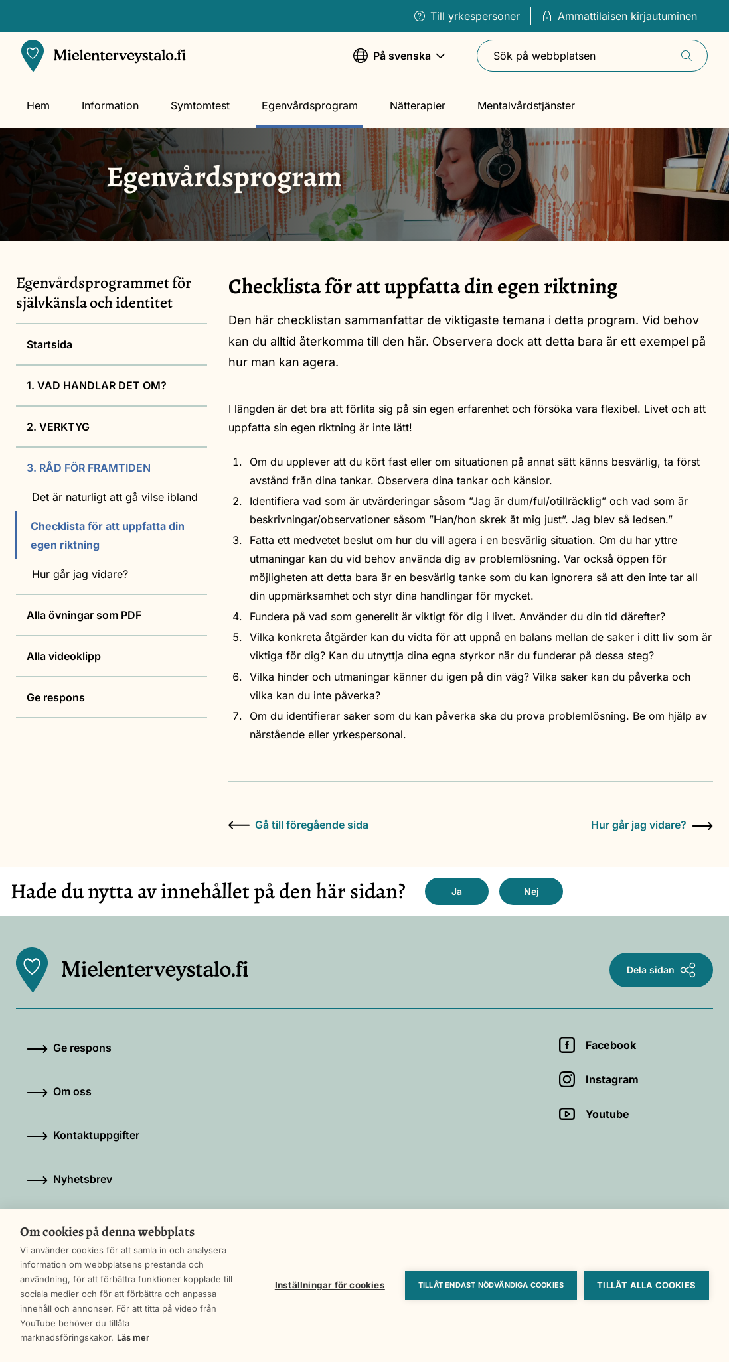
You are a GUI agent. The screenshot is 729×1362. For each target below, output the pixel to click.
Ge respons (56, 697)
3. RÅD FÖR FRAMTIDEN (89, 467)
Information (110, 105)
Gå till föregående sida (298, 824)
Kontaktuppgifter (83, 1135)
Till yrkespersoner (467, 16)
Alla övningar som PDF (84, 615)
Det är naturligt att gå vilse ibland (115, 497)
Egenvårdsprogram (310, 105)
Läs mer (133, 1337)
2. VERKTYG (58, 426)
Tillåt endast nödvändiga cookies (491, 1285)
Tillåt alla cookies (646, 1285)
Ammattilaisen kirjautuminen (619, 16)
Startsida (49, 344)
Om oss (59, 1091)
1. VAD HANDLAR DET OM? (97, 385)
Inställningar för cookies (330, 1285)
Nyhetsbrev (69, 1179)
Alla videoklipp (64, 656)
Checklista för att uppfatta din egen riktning (108, 535)
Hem (38, 105)
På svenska (399, 62)
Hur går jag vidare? (80, 573)
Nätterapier (418, 105)
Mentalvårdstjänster (526, 105)
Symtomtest (200, 105)
